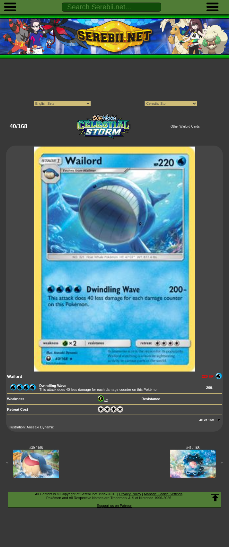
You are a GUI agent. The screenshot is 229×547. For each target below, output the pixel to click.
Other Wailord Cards (185, 126)
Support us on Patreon (114, 505)
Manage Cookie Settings (163, 494)
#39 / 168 (36, 448)
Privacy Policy (130, 494)
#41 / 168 (193, 448)
